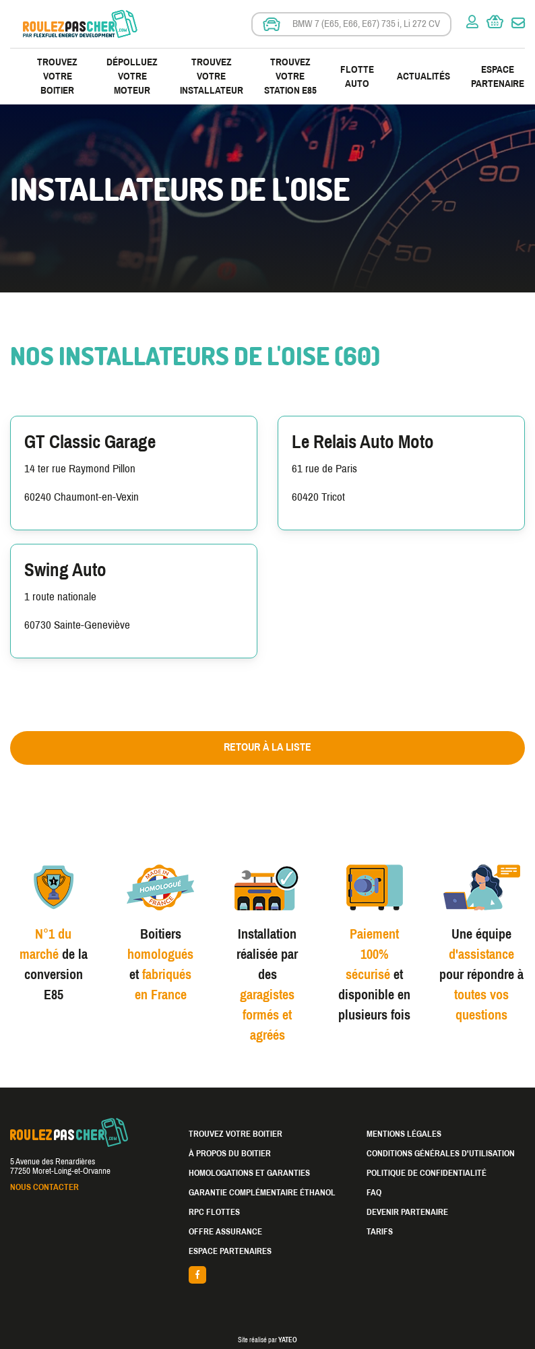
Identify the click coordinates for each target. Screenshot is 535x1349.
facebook (268, 1275)
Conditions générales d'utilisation (441, 1153)
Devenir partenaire (407, 1212)
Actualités (423, 76)
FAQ (374, 1192)
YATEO (287, 1340)
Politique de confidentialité (426, 1173)
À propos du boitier (230, 1153)
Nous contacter (44, 1187)
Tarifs (380, 1231)
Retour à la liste (267, 747)
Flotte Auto (357, 76)
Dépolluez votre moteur (132, 76)
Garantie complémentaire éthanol (262, 1192)
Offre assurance (225, 1231)
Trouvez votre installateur (211, 76)
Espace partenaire (497, 76)
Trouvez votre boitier (57, 76)
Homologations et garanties (249, 1173)
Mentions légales (404, 1134)
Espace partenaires (230, 1251)
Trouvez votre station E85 (290, 76)
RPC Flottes (214, 1212)
